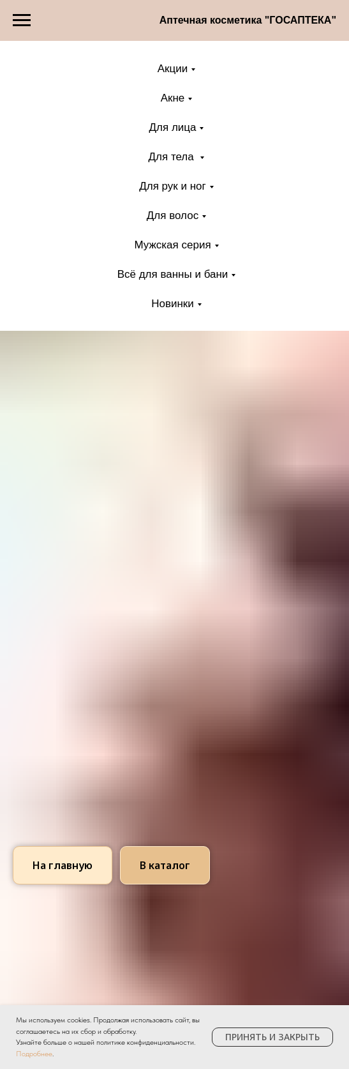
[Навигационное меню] (22, 20)
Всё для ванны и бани (172, 274)
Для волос (172, 215)
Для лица (173, 127)
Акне (173, 98)
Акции (173, 69)
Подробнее (34, 1053)
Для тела (173, 157)
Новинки (172, 304)
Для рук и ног (172, 186)
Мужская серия (172, 245)
